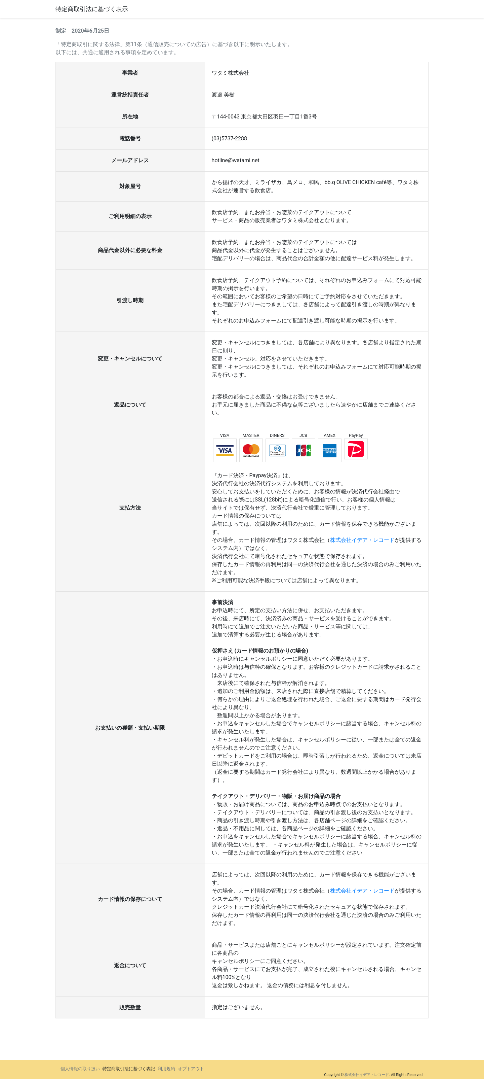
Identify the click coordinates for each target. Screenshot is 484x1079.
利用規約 (166, 1068)
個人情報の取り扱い (80, 1068)
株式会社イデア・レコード (362, 540)
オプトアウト (191, 1068)
